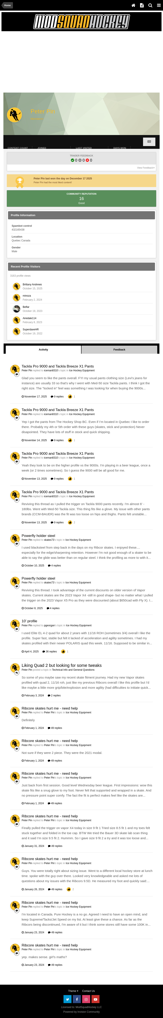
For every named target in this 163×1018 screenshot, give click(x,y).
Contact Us (88, 991)
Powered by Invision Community (81, 1011)
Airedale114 (29, 318)
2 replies (54, 695)
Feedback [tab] (119, 349)
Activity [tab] (43, 349)
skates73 (49, 539)
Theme (73, 991)
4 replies (54, 565)
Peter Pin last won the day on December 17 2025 (63, 178)
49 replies (55, 728)
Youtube (95, 999)
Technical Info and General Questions (73, 669)
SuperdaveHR (31, 329)
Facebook (77, 999)
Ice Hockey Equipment (82, 370)
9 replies (57, 396)
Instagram (86, 999)
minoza (27, 295)
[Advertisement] (53, 63)
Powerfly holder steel (38, 536)
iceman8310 (51, 370)
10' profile (29, 621)
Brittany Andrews (32, 284)
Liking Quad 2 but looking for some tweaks (62, 665)
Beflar (26, 307)
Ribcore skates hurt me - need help (50, 708)
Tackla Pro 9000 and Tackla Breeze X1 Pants (58, 366)
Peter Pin (27, 370)
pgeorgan (49, 625)
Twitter (67, 999)
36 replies (49, 651)
